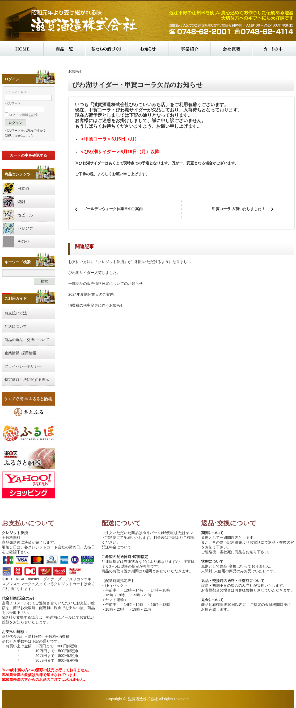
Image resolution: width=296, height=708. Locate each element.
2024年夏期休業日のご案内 (91, 294)
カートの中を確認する (28, 155)
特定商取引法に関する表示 (27, 379)
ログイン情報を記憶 (21, 115)
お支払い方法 (16, 313)
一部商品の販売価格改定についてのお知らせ (105, 283)
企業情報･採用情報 (20, 353)
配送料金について (116, 547)
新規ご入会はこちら (19, 136)
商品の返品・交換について (27, 340)
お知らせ (75, 71)
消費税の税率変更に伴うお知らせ (96, 305)
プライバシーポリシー (23, 366)
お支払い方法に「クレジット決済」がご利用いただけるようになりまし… (129, 262)
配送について (16, 326)
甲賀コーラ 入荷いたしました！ (238, 209)
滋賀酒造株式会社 (143, 699)
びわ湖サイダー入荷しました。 (94, 272)
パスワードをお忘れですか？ (25, 130)
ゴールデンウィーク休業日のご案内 (113, 209)
